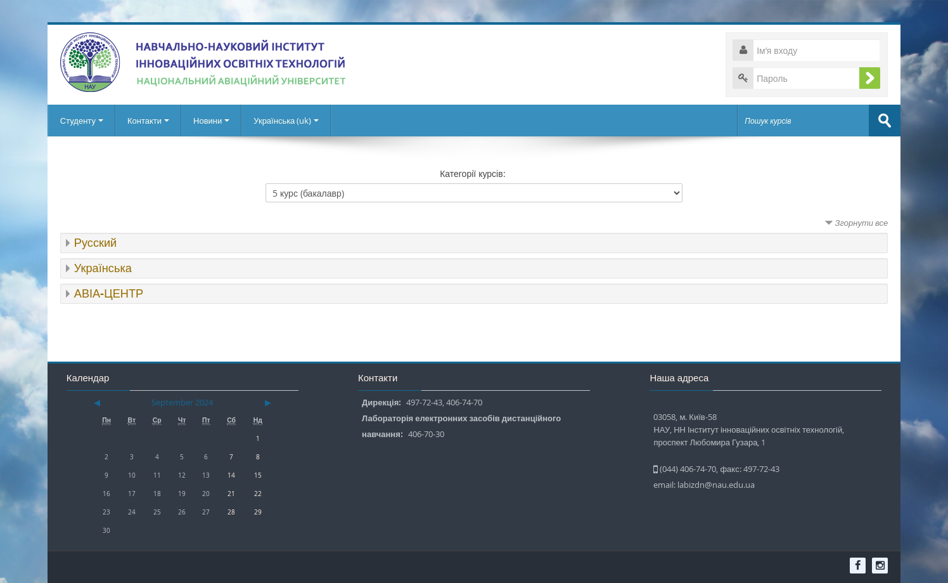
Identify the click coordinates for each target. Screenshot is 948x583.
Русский (95, 243)
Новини (211, 120)
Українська (103, 268)
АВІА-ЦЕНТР (108, 293)
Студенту (81, 120)
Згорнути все (861, 222)
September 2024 (182, 402)
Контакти (148, 120)
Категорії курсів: (473, 173)
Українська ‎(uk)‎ (286, 120)
